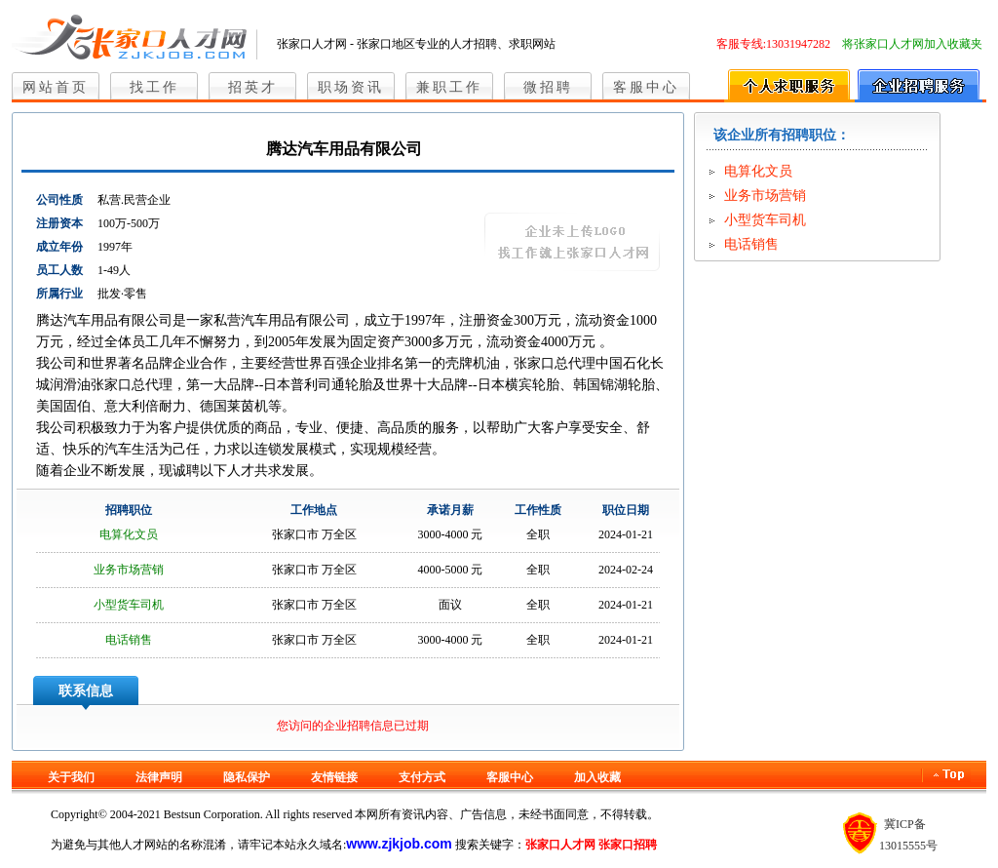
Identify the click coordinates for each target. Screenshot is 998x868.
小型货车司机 (129, 605)
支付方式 (422, 777)
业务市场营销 (129, 569)
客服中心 (646, 87)
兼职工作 (449, 87)
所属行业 (59, 293)
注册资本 (59, 223)
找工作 (154, 87)
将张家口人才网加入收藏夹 (912, 44)
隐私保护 (246, 777)
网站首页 (55, 87)
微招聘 (548, 87)
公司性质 (59, 200)
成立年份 (59, 247)
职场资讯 (351, 87)
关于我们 (71, 777)
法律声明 (158, 777)
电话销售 (128, 640)
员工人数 (59, 270)
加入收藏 (597, 777)
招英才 (253, 87)
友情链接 (334, 777)
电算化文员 (128, 534)
